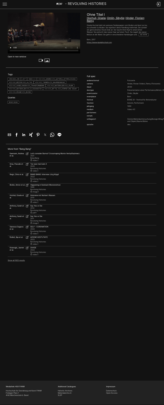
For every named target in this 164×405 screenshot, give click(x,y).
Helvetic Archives (65, 391)
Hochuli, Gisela (96, 18)
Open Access (111, 393)
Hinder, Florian (135, 18)
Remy (90, 20)
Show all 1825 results (16, 260)
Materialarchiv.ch (64, 393)
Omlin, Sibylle (115, 18)
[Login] (158, 6)
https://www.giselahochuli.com (99, 42)
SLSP (60, 395)
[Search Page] (81, 4)
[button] (5, 4)
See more (143, 35)
